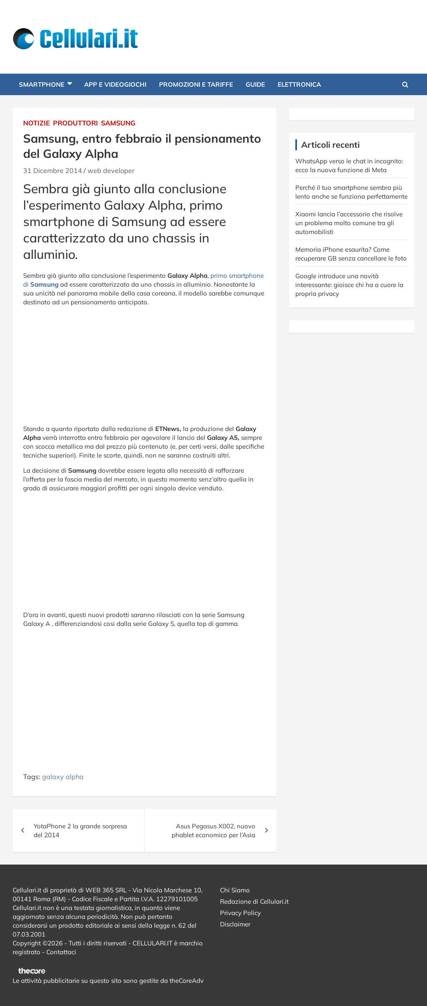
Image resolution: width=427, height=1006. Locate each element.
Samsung (118, 123)
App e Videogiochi (115, 84)
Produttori (75, 123)
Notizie (36, 123)
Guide (255, 84)
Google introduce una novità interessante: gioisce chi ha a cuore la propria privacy (349, 285)
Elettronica (299, 84)
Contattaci (61, 952)
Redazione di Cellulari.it (254, 901)
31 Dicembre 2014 (52, 170)
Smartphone (41, 84)
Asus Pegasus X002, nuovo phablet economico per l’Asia (213, 830)
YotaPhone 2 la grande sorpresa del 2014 (80, 830)
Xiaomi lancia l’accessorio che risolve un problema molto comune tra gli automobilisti (349, 223)
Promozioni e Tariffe (196, 84)
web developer (111, 170)
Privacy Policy (240, 913)
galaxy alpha (63, 776)
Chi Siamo (235, 890)
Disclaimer (235, 924)
